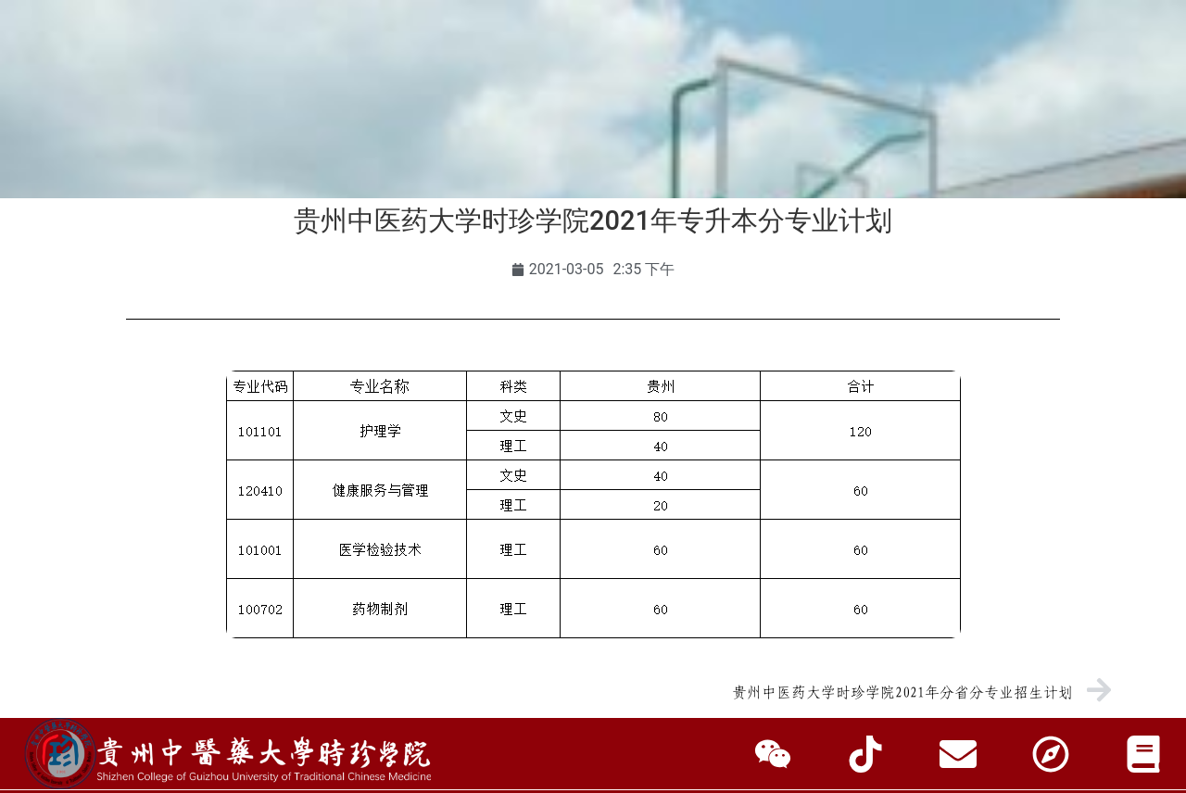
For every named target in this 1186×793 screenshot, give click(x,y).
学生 (97, 58)
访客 (287, 58)
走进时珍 (966, 128)
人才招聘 (859, 128)
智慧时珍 (593, 171)
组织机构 (326, 128)
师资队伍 (539, 128)
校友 (229, 58)
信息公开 (1073, 128)
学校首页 (113, 128)
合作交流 (753, 128)
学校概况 (219, 128)
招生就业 (646, 128)
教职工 (163, 58)
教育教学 (432, 128)
